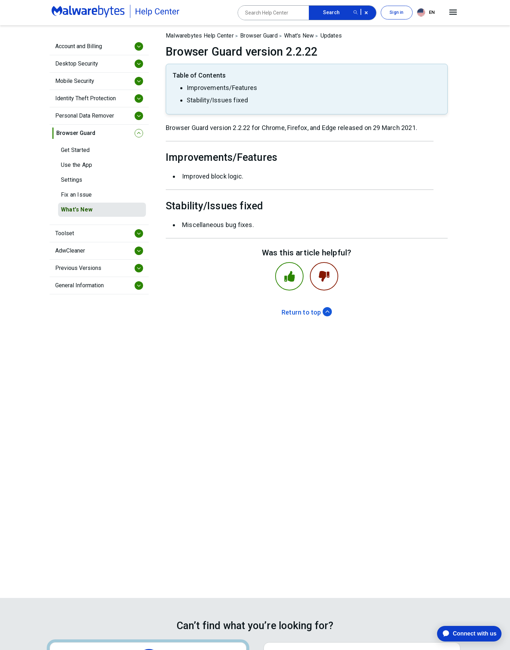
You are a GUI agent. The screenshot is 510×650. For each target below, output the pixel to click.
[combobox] (427, 12)
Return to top (307, 312)
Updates (331, 35)
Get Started (75, 150)
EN (426, 12)
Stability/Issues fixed (217, 100)
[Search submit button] (355, 13)
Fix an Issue (76, 194)
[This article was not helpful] (324, 276)
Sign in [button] (396, 12)
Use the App (76, 165)
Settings (72, 179)
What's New (76, 209)
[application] (464, 633)
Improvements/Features (222, 87)
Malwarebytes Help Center (200, 35)
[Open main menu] (453, 12)
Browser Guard (259, 35)
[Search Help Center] (273, 13)
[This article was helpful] (289, 276)
